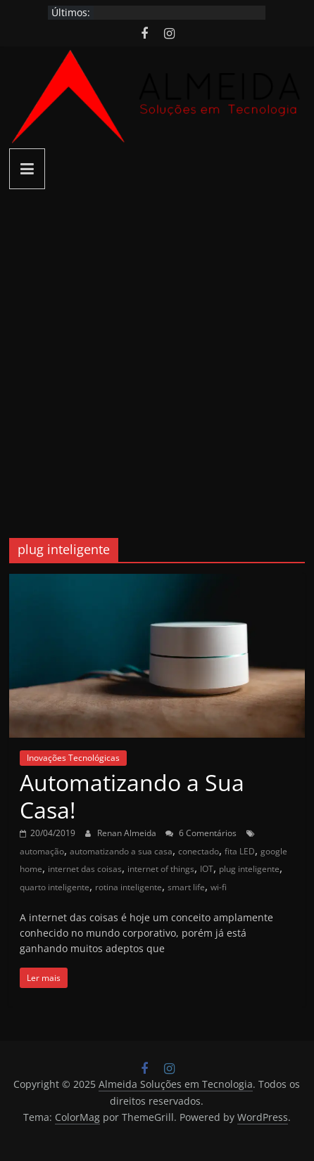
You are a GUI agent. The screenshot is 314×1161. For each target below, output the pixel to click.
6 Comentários (201, 833)
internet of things (160, 869)
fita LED (240, 851)
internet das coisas (85, 869)
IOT (206, 869)
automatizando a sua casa (121, 851)
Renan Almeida (127, 833)
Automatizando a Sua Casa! (132, 795)
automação (42, 851)
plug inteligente (249, 869)
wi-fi (219, 887)
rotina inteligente (128, 887)
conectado (198, 851)
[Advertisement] (157, 353)
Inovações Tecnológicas (73, 758)
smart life (186, 887)
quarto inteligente (54, 887)
